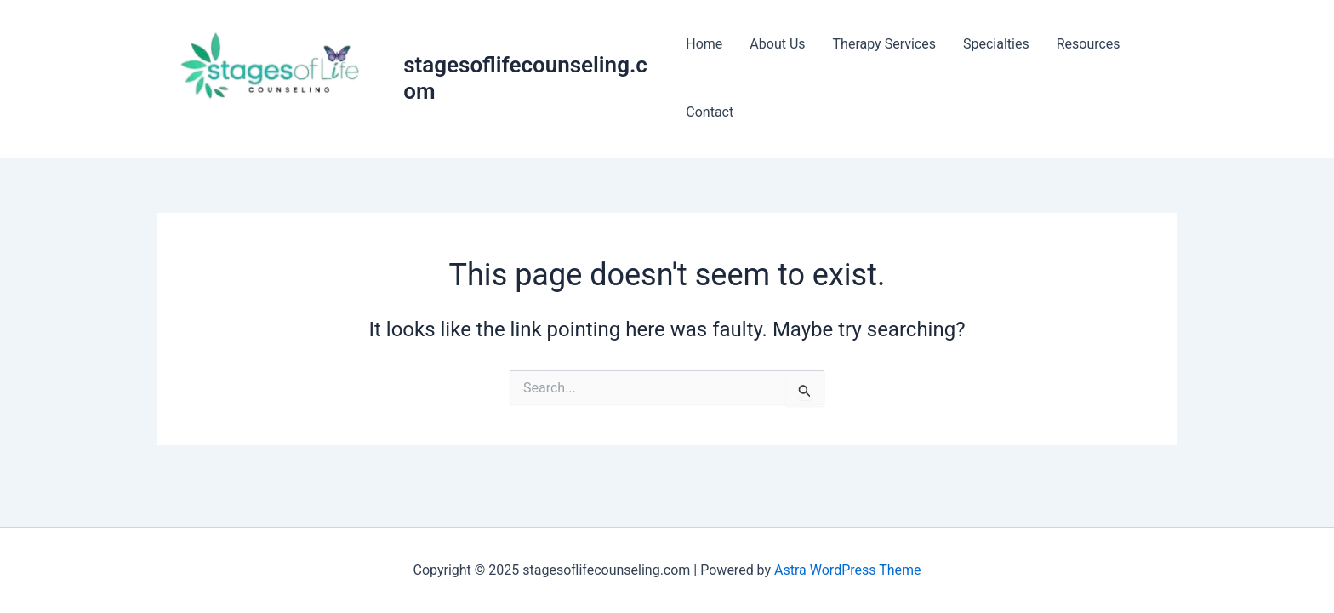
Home (704, 44)
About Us (777, 44)
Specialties (996, 44)
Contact (709, 112)
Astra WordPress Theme (847, 570)
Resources (1088, 44)
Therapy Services (884, 44)
